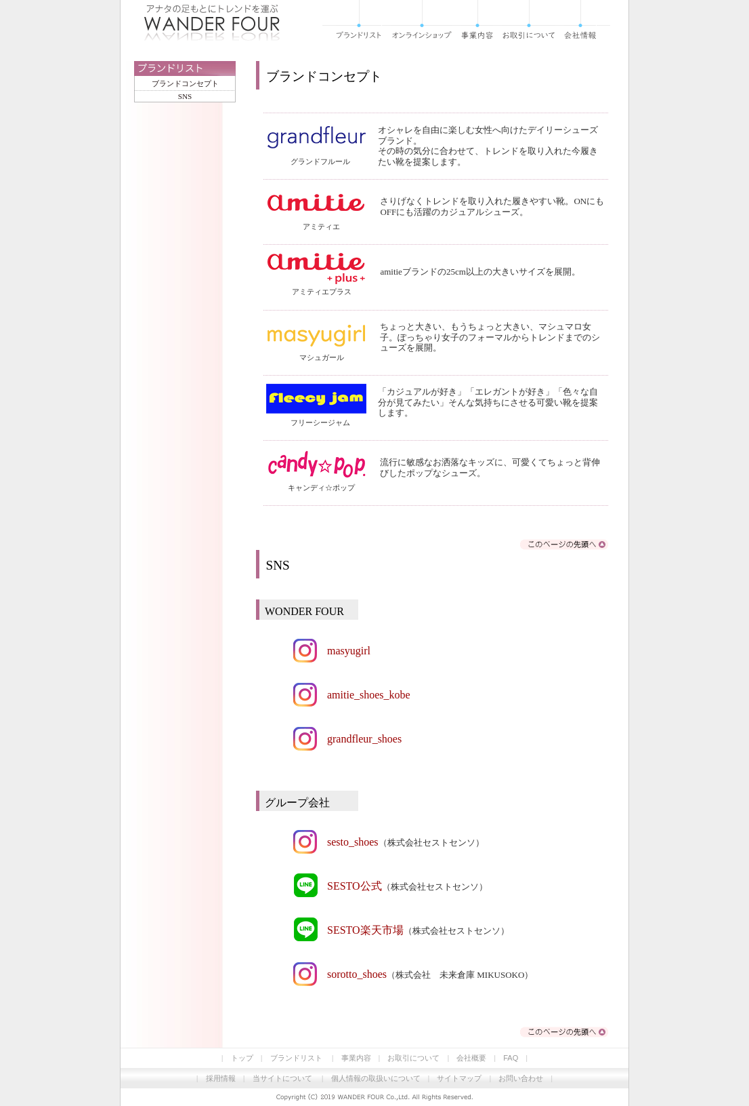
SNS (185, 96)
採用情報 (221, 1078)
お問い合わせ (520, 1078)
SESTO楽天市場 (365, 930)
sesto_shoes (353, 842)
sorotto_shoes (357, 974)
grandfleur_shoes (364, 739)
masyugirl (348, 650)
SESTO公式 (354, 886)
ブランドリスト (296, 1058)
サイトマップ (459, 1078)
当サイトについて (282, 1078)
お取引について (413, 1058)
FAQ (510, 1058)
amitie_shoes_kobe (368, 694)
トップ (242, 1058)
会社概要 (471, 1058)
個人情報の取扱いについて (376, 1078)
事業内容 (356, 1058)
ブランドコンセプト (185, 83)
